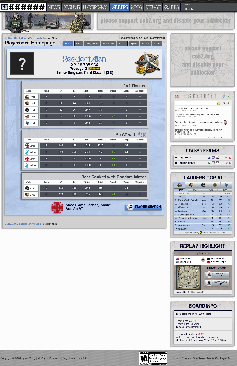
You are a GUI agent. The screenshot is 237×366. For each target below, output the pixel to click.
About (176, 358)
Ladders (23, 38)
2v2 (195, 190)
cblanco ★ (183, 207)
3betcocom (212, 337)
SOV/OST (108, 43)
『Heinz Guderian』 (188, 218)
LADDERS (119, 7)
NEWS (54, 7)
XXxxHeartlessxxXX (195, 292)
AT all (157, 43)
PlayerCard (34, 38)
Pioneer (181, 221)
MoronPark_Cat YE (188, 200)
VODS (136, 7)
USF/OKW (92, 43)
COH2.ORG (11, 38)
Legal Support (228, 358)
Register (190, 9)
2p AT (122, 43)
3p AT (133, 43)
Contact (187, 358)
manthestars (187, 162)
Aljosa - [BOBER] (187, 214)
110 (179, 196)
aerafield (179, 108)
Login (188, 4)
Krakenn (182, 211)
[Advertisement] (166, 20)
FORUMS (72, 7)
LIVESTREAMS (95, 7)
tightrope (185, 157)
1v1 (181, 190)
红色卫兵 (182, 228)
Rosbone (179, 122)
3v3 (210, 190)
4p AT (145, 43)
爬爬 (142, 134)
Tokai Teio (183, 203)
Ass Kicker (179, 115)
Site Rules (199, 358)
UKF (78, 43)
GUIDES (172, 7)
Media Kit (213, 358)
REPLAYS (153, 7)
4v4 (224, 190)
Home (68, 43)
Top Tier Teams (203, 253)
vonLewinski (184, 225)
